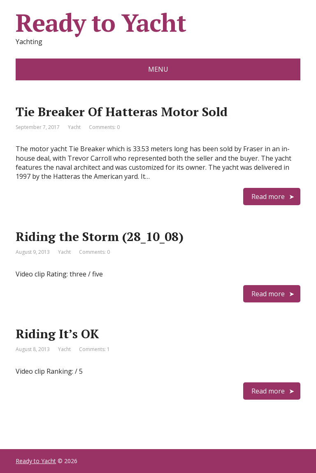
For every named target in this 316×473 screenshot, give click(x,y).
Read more (268, 196)
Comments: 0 (104, 127)
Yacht (74, 127)
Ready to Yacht (101, 22)
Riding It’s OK (57, 333)
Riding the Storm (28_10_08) (100, 236)
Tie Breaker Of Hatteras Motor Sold (122, 111)
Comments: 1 (94, 349)
